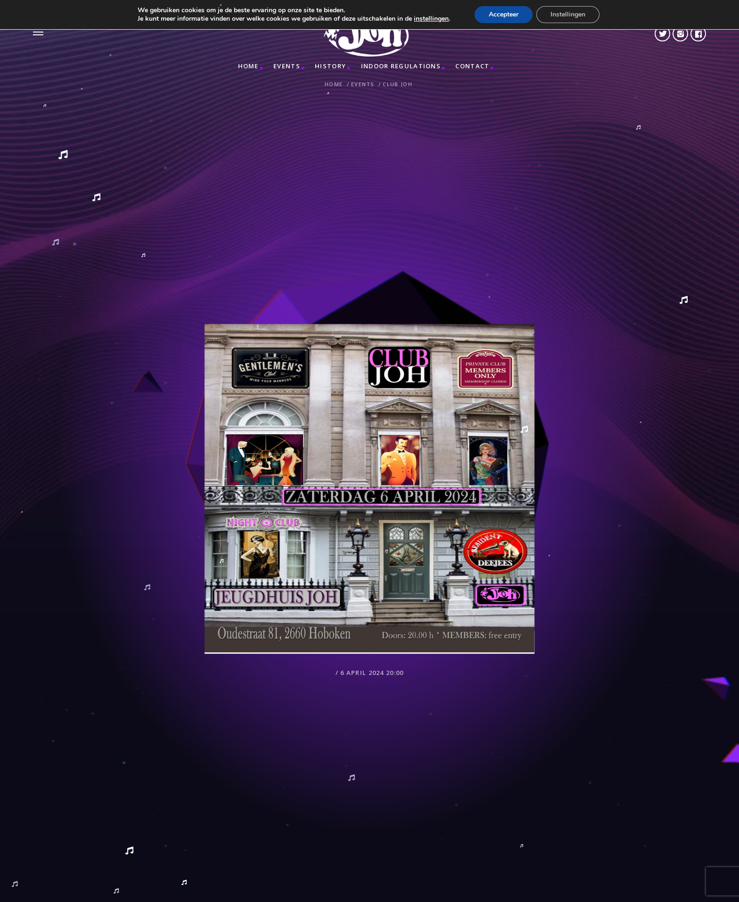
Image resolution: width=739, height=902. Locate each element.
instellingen (431, 19)
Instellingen (567, 14)
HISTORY (330, 66)
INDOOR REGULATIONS (401, 66)
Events (286, 66)
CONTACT (472, 66)
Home (248, 66)
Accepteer (503, 14)
